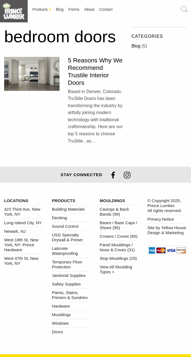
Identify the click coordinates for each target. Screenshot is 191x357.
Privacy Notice (161, 219)
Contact (105, 9)
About (89, 9)
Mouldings (61, 314)
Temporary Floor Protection (67, 264)
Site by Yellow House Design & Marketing (167, 230)
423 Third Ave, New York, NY (22, 211)
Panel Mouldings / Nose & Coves (117, 247)
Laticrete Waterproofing (65, 251)
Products (40, 9)
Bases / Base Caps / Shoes (118, 225)
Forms (73, 9)
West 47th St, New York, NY (21, 261)
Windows (60, 323)
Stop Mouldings (118, 258)
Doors (57, 331)
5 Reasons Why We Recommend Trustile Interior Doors (95, 71)
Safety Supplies (66, 284)
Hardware (61, 306)
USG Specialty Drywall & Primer (67, 237)
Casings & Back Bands (114, 211)
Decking (59, 217)
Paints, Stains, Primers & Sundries (70, 295)
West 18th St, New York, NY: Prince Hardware (21, 244)
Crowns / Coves (119, 236)
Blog (60, 9)
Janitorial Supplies (69, 275)
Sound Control (65, 226)
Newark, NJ (15, 231)
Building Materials (68, 209)
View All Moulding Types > (116, 269)
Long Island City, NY (23, 222)
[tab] (15, 11)
